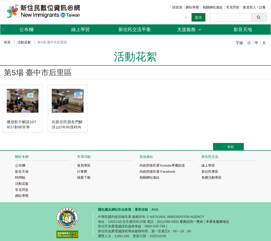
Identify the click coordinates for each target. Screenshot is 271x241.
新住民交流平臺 (134, 29)
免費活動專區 (212, 177)
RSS (155, 209)
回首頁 (177, 7)
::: (166, 6)
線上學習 (80, 29)
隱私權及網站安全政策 (114, 209)
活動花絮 (24, 42)
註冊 (262, 7)
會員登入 (250, 7)
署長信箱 (141, 209)
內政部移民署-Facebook (157, 171)
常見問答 (232, 7)
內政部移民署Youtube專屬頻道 (162, 165)
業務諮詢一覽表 (191, 222)
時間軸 (20, 177)
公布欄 (20, 165)
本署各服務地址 (217, 222)
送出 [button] (198, 17)
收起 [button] (230, 147)
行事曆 (82, 171)
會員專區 (84, 165)
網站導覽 (192, 7)
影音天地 (243, 29)
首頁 (7, 42)
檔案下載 (84, 177)
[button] (259, 17)
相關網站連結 (213, 7)
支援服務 (189, 29)
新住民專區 (210, 171)
